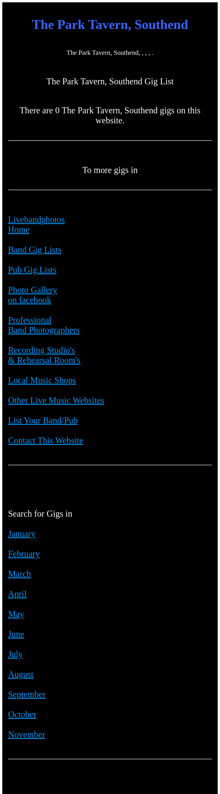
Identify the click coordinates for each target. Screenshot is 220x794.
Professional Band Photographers (44, 325)
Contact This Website (45, 440)
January (22, 534)
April (17, 594)
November (26, 734)
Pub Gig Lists (32, 270)
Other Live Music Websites (56, 400)
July (15, 654)
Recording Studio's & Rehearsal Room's (44, 355)
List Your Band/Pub (43, 420)
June (16, 634)
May (16, 614)
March (19, 574)
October (22, 714)
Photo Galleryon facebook (32, 295)
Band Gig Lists (34, 250)
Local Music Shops (42, 380)
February (24, 554)
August (21, 674)
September (27, 694)
